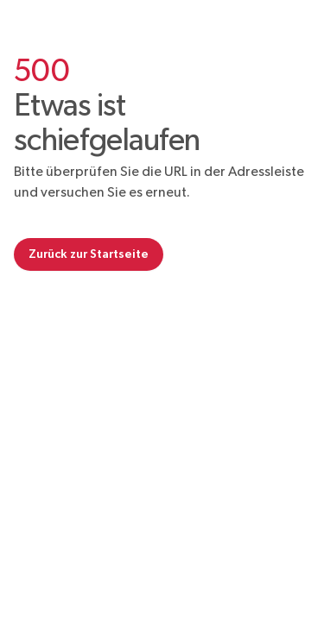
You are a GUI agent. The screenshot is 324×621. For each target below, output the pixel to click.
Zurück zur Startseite (89, 254)
